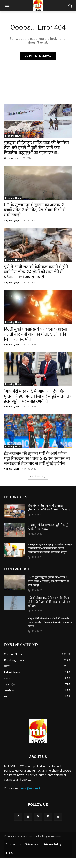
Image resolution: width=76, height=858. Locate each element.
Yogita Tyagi (11, 220)
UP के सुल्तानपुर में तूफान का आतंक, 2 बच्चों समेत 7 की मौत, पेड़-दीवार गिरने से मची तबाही (34, 209)
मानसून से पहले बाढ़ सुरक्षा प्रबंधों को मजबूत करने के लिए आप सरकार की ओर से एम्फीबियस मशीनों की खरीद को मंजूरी (50, 548)
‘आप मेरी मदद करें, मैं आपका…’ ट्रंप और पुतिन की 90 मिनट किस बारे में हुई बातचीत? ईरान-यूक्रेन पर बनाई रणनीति (37, 396)
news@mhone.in (30, 788)
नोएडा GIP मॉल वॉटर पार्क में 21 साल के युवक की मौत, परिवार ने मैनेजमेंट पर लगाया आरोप (50, 622)
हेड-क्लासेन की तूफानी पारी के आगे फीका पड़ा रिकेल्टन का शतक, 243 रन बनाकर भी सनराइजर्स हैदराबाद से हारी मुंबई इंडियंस (37, 458)
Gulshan (9, 158)
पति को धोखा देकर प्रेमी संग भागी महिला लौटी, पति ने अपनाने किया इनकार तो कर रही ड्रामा (49, 601)
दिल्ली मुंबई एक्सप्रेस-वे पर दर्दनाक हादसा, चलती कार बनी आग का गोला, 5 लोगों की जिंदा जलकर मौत (36, 334)
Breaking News (13, 135)
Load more (38, 476)
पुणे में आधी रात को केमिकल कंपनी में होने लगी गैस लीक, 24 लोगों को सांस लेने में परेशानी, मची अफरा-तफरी (36, 271)
